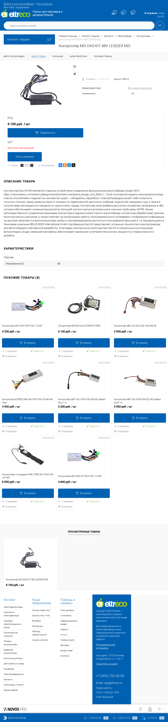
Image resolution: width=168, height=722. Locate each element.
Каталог (64, 634)
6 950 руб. (28, 483)
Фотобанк (36, 620)
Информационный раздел (68, 622)
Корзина (153, 718)
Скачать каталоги (40, 639)
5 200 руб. (84, 408)
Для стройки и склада (14, 663)
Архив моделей (11, 690)
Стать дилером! (25, 156)
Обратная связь (15, 718)
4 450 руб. (28, 408)
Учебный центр (67, 639)
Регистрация (44, 3)
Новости (64, 629)
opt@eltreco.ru (113, 682)
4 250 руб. (28, 333)
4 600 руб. (84, 483)
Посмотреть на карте (106, 663)
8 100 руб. (15, 584)
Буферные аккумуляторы (10, 651)
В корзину (28, 342)
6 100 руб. (84, 333)
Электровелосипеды (13, 607)
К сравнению (9, 350)
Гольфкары (9, 668)
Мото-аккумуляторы (13, 658)
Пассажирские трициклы (11, 634)
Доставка (64, 645)
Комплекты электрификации (11, 613)
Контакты (64, 655)
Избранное (125, 718)
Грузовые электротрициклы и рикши (13, 623)
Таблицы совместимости (39, 633)
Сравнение (96, 718)
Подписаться (45, 132)
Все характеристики (140, 88)
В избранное (9, 356)
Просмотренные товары (84, 531)
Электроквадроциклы (14, 674)
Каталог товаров (29, 39)
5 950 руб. (140, 333)
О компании (65, 615)
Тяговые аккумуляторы (10, 642)
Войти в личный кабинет (19, 3)
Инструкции (37, 626)
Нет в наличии (46, 165)
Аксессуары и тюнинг (14, 684)
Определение (22, 7)
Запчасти (8, 679)
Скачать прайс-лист (41, 610)
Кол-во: (14, 165)
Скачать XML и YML (41, 615)
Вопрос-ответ (66, 650)
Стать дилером (67, 610)
